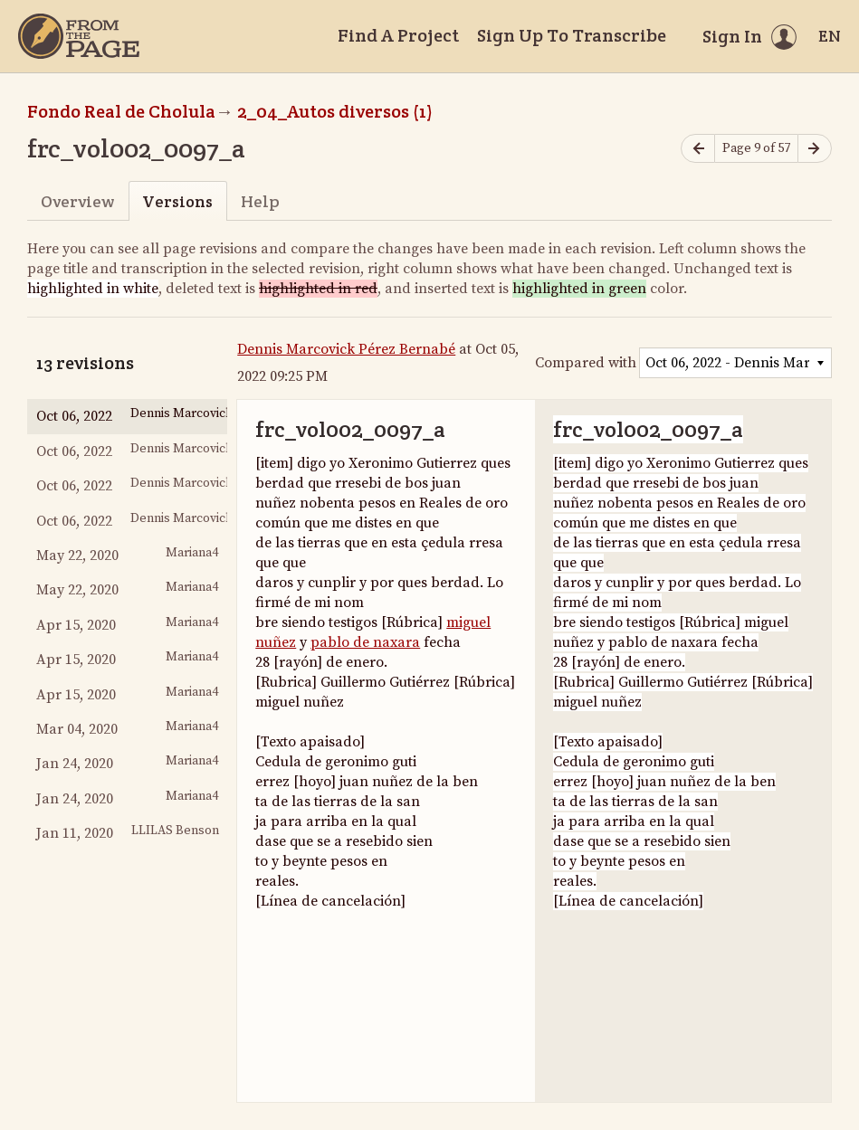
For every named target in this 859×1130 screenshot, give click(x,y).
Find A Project (398, 35)
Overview (77, 201)
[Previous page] (698, 149)
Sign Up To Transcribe (571, 35)
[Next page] (814, 149)
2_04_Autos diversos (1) (335, 111)
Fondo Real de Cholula (121, 111)
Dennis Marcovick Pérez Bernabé (346, 349)
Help (260, 201)
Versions (177, 201)
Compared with (585, 363)
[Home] (78, 36)
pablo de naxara (365, 642)
